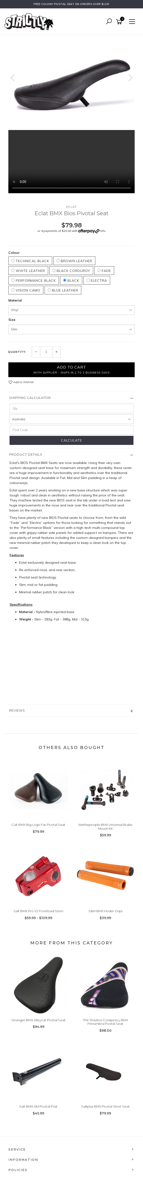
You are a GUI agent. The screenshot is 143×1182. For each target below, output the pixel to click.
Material (15, 300)
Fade (104, 271)
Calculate (71, 440)
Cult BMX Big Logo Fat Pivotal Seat (38, 825)
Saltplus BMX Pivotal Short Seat (105, 1106)
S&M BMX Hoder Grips (105, 911)
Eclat (71, 206)
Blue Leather (63, 290)
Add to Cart (71, 369)
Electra (97, 280)
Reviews (17, 710)
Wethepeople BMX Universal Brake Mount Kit (105, 826)
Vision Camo (25, 290)
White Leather (28, 271)
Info (103, 231)
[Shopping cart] (120, 21)
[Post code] (71, 430)
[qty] (71, 408)
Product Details (25, 454)
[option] (71, 82)
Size (11, 320)
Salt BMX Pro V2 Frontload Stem (38, 911)
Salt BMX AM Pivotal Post (38, 1106)
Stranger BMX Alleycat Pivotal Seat (38, 1020)
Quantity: (17, 351)
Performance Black (33, 280)
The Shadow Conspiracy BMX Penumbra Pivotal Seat (105, 1022)
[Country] (71, 419)
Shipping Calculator (30, 398)
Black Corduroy (71, 271)
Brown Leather (74, 261)
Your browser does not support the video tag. (71, 161)
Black (71, 280)
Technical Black (30, 261)
